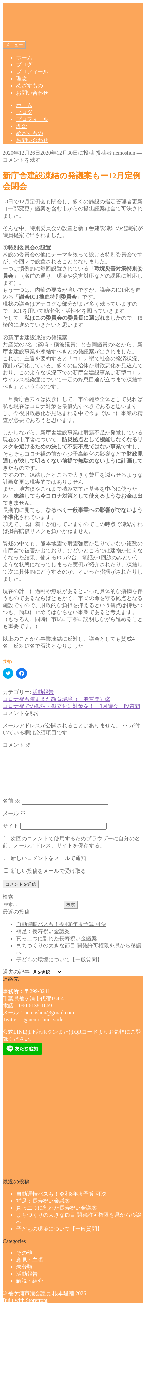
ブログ (24, 64)
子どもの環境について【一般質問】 (59, 967)
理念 (21, 78)
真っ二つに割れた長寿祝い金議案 (56, 946)
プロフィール (32, 71)
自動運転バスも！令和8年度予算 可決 (61, 932)
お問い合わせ (32, 93)
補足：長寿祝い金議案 (43, 939)
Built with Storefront (25, 1308)
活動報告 (43, 692)
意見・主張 (29, 1268)
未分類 (24, 1275)
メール (14, 821)
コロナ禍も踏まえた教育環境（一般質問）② (56, 699)
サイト (11, 834)
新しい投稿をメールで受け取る (48, 879)
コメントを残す (21, 160)
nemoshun (124, 153)
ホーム (24, 57)
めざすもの (29, 85)
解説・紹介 (29, 1289)
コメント (17, 745)
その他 (24, 1261)
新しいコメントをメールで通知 (48, 866)
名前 (11, 809)
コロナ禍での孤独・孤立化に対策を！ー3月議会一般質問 (71, 706)
